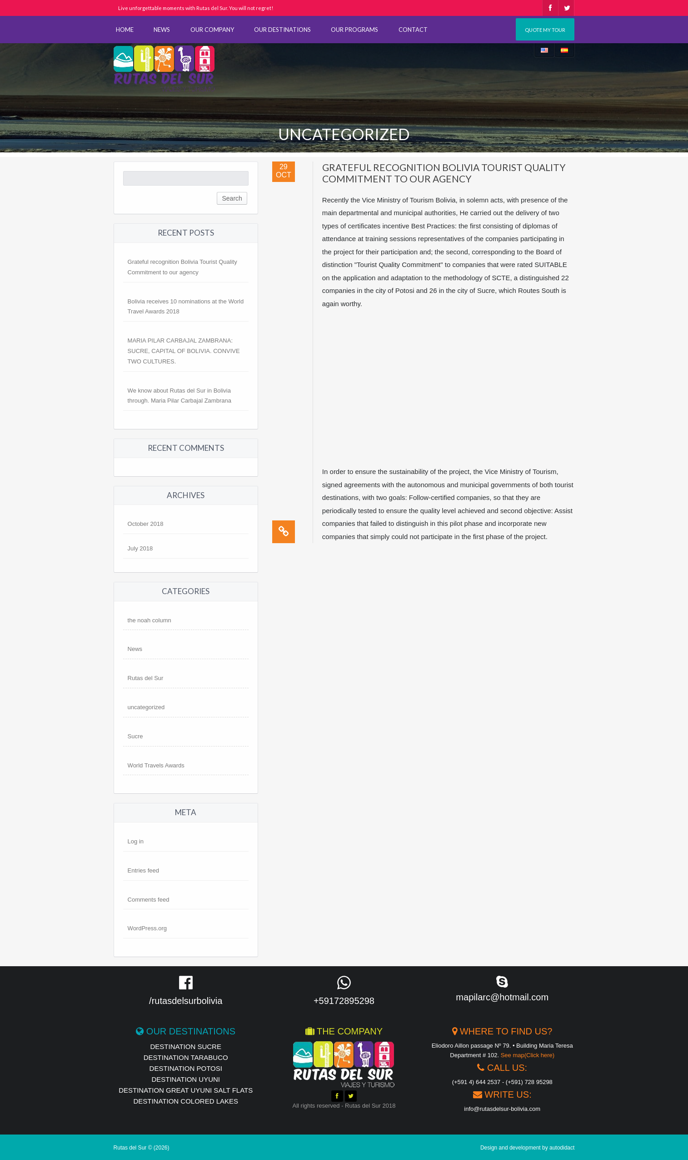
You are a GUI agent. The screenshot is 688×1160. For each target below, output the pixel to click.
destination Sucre (185, 1046)
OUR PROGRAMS (354, 29)
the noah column (149, 620)
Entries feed (143, 870)
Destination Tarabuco (186, 1057)
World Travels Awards (156, 765)
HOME (125, 29)
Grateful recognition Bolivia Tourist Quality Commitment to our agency (444, 172)
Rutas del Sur (146, 678)
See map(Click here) (528, 1055)
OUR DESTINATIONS (282, 29)
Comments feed (149, 899)
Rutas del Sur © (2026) (142, 1148)
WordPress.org (147, 928)
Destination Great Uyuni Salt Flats (186, 1090)
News (135, 649)
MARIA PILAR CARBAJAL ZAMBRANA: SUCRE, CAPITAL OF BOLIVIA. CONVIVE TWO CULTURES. (184, 351)
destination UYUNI (185, 1079)
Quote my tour (545, 30)
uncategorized (146, 707)
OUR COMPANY (212, 29)
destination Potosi (186, 1068)
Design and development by (527, 1148)
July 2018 (140, 548)
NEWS (162, 29)
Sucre (135, 736)
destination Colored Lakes (185, 1101)
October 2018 (146, 523)
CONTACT (413, 29)
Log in (136, 841)
